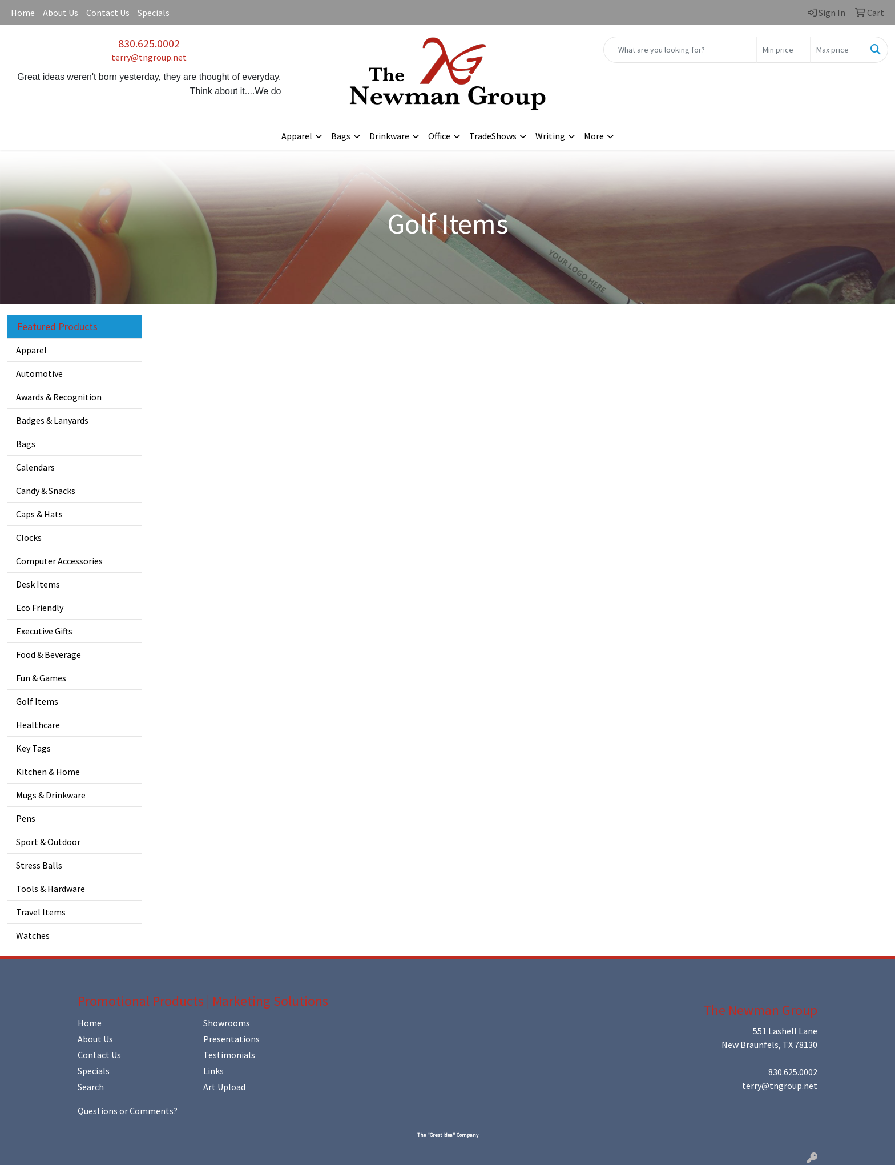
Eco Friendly (39, 607)
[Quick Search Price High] (837, 50)
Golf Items (37, 701)
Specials (154, 12)
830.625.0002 (149, 43)
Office (439, 136)
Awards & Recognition (59, 397)
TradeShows (493, 136)
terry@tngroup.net (149, 57)
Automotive (39, 373)
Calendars (35, 467)
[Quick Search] (680, 50)
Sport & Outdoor (48, 841)
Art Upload (224, 1086)
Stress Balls (39, 865)
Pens (25, 818)
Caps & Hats (39, 514)
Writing (550, 136)
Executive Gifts (44, 631)
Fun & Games (41, 678)
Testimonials (229, 1054)
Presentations (231, 1039)
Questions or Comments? (128, 1110)
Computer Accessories (59, 561)
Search (91, 1086)
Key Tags (33, 748)
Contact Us (108, 12)
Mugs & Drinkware (51, 795)
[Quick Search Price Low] (783, 50)
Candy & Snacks (45, 490)
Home (23, 12)
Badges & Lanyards (52, 420)
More (594, 136)
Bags (340, 136)
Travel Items (41, 912)
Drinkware (389, 136)
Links (213, 1070)
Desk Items (38, 584)
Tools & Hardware (50, 888)
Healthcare (38, 724)
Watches (33, 935)
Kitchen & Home (48, 771)
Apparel (296, 136)
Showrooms (226, 1023)
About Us (60, 12)
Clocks (29, 537)
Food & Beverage (48, 654)
